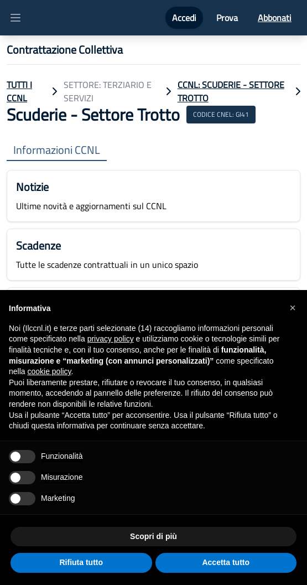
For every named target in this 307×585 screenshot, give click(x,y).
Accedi (184, 17)
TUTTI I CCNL (19, 91)
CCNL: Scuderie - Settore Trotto (231, 91)
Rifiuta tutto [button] (81, 562)
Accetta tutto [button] (225, 562)
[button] (292, 308)
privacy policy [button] (110, 338)
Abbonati (275, 17)
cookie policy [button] (49, 371)
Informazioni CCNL (56, 150)
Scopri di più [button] (153, 536)
